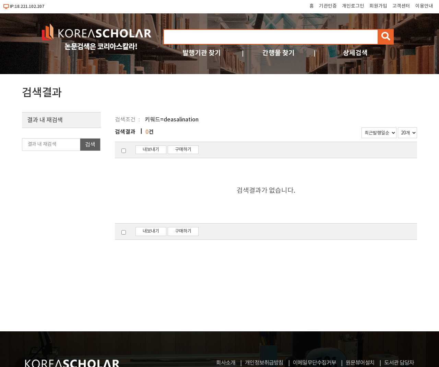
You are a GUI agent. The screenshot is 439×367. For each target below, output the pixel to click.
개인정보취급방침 (264, 363)
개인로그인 (353, 6)
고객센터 (401, 6)
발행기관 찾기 (201, 53)
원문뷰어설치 (360, 363)
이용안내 (424, 6)
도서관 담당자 (399, 363)
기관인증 (328, 6)
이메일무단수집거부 (314, 363)
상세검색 (355, 53)
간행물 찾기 (278, 53)
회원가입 (378, 6)
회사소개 (225, 363)
